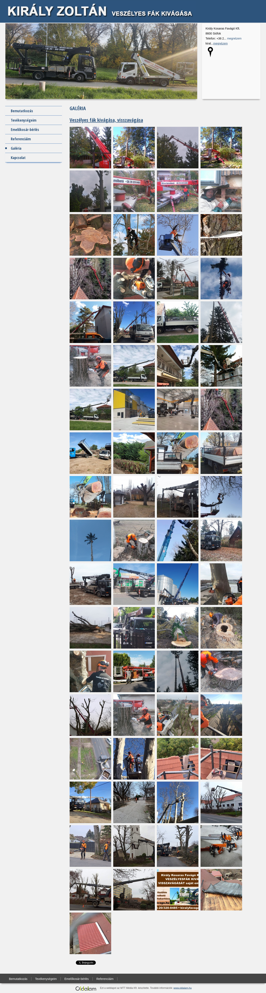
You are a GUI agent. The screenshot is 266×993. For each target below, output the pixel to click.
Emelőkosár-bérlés (25, 129)
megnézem (234, 38)
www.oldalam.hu (183, 987)
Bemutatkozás (22, 110)
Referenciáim (21, 138)
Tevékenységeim (23, 120)
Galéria (16, 148)
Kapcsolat (18, 157)
